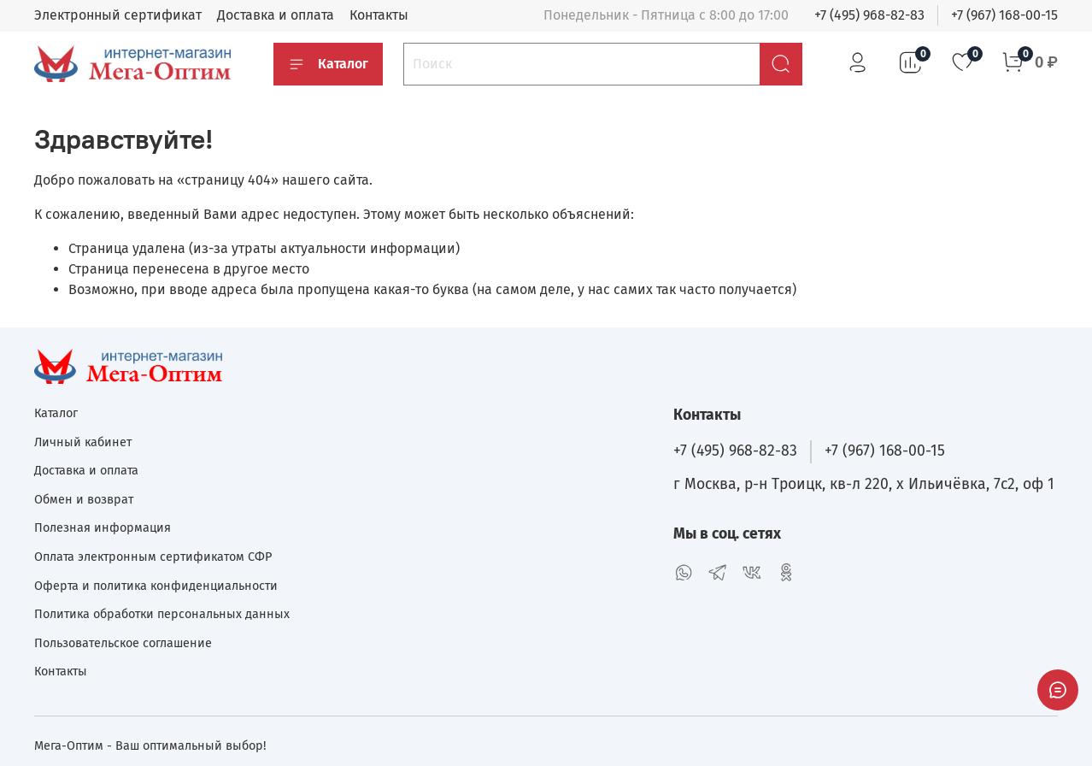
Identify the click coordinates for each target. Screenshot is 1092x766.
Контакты (378, 15)
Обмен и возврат (83, 499)
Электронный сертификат (118, 15)
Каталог (328, 64)
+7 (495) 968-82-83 (869, 15)
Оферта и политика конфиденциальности (156, 586)
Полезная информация (102, 528)
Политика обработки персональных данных (162, 614)
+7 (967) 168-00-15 (1004, 15)
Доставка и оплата (275, 15)
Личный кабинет (83, 442)
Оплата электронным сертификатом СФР (153, 557)
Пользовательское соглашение (123, 643)
